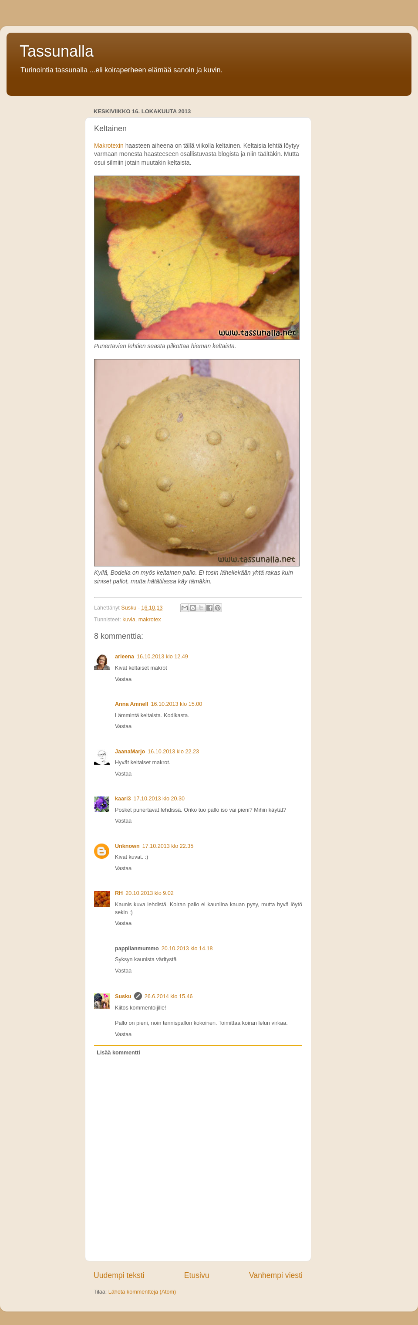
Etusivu (196, 1275)
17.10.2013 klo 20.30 (159, 799)
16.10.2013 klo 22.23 (173, 752)
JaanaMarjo (130, 752)
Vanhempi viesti (276, 1275)
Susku (123, 996)
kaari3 (123, 799)
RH (119, 893)
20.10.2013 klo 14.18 (187, 948)
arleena (124, 657)
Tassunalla (57, 51)
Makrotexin (109, 145)
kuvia (128, 620)
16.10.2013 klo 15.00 (176, 704)
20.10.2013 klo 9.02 (149, 893)
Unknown (127, 846)
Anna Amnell (131, 704)
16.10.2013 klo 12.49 (162, 657)
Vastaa (123, 679)
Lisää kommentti (118, 1053)
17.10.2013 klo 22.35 (168, 846)
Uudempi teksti (119, 1275)
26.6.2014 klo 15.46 (169, 996)
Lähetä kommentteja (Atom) (142, 1292)
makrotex (149, 620)
